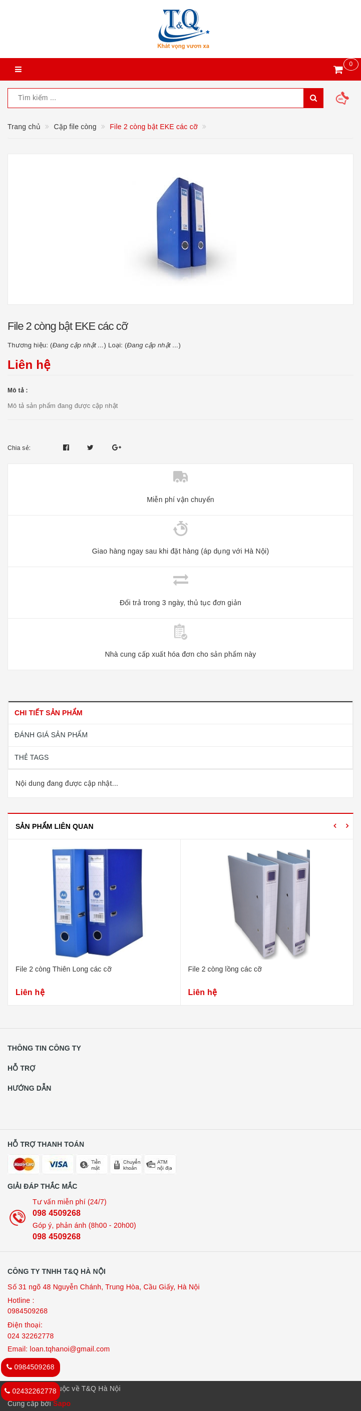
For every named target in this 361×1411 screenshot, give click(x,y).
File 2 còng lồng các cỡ (225, 969)
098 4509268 (57, 1213)
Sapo (62, 1403)
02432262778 (31, 1391)
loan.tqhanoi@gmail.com (70, 1349)
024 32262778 (31, 1336)
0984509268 (28, 1311)
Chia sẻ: (19, 447)
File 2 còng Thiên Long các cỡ (64, 969)
